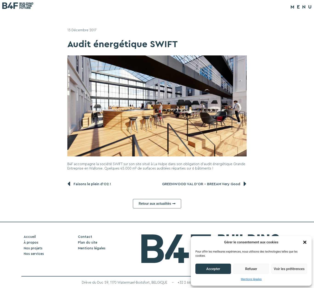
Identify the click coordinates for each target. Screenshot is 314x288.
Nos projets (33, 248)
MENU (302, 6)
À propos (31, 242)
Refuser (251, 269)
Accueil (30, 237)
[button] (305, 242)
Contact (85, 237)
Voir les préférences (289, 269)
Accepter (213, 269)
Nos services (34, 254)
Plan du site (87, 242)
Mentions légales (251, 279)
